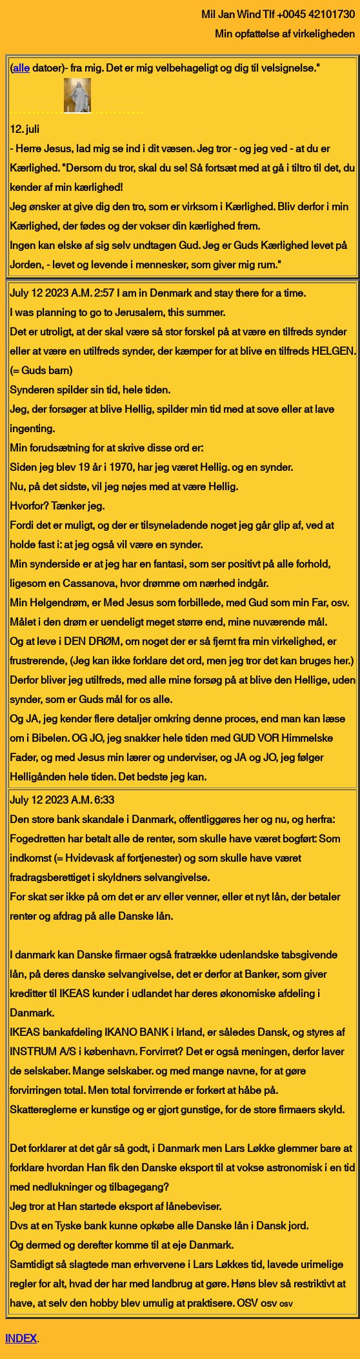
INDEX (21, 1339)
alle (21, 68)
